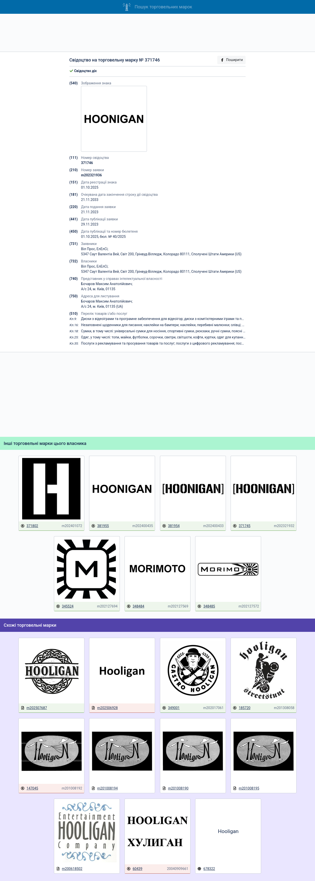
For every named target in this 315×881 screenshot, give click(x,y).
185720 (241, 708)
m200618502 (69, 869)
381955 (100, 526)
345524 (65, 606)
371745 (241, 526)
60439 (134, 869)
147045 (29, 788)
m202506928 (104, 708)
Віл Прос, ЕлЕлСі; (94, 249)
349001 (171, 708)
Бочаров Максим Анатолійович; (106, 284)
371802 (29, 526)
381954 (171, 526)
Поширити (231, 60)
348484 (135, 606)
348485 (206, 606)
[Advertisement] (157, 33)
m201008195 (246, 788)
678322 (206, 869)
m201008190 (175, 788)
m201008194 (104, 788)
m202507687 (34, 708)
